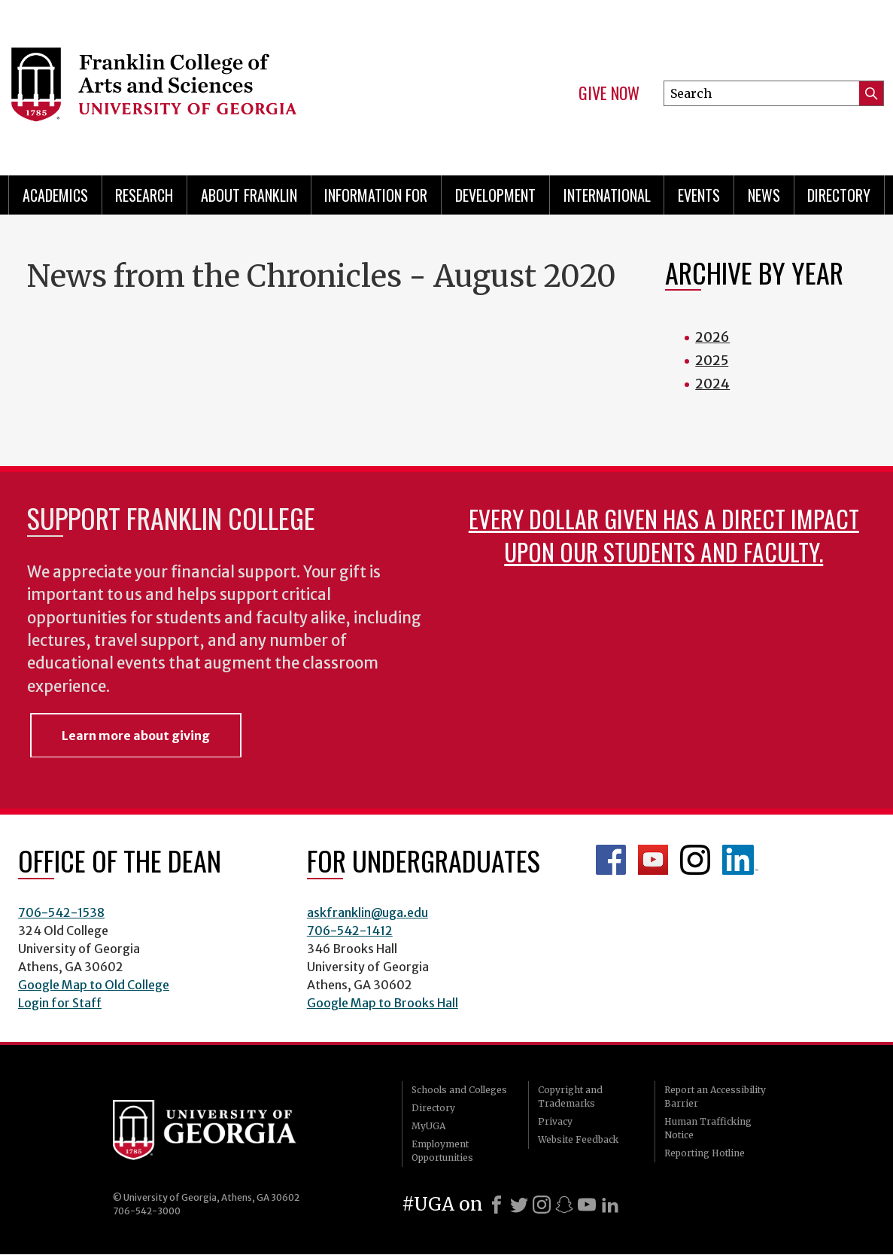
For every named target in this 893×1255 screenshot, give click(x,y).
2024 (712, 383)
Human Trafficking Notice (708, 1128)
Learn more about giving (136, 735)
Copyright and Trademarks (570, 1096)
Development (495, 195)
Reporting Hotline (704, 1153)
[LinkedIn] (610, 1205)
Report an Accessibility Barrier (715, 1096)
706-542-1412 (350, 930)
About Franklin (249, 195)
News (764, 195)
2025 (711, 360)
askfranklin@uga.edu (367, 912)
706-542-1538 (61, 912)
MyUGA (428, 1126)
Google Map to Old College (93, 984)
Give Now (609, 93)
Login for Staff (60, 1002)
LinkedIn (740, 860)
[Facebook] (497, 1205)
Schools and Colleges (459, 1089)
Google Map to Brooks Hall (382, 1002)
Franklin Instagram (695, 860)
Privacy (555, 1121)
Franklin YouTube (653, 860)
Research (144, 195)
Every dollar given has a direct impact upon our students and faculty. (664, 535)
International (607, 195)
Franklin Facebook (611, 860)
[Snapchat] (564, 1205)
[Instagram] (542, 1205)
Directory (838, 195)
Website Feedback (578, 1139)
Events (699, 195)
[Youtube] (587, 1205)
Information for (375, 195)
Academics (55, 195)
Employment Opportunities (442, 1150)
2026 (712, 337)
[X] (519, 1205)
